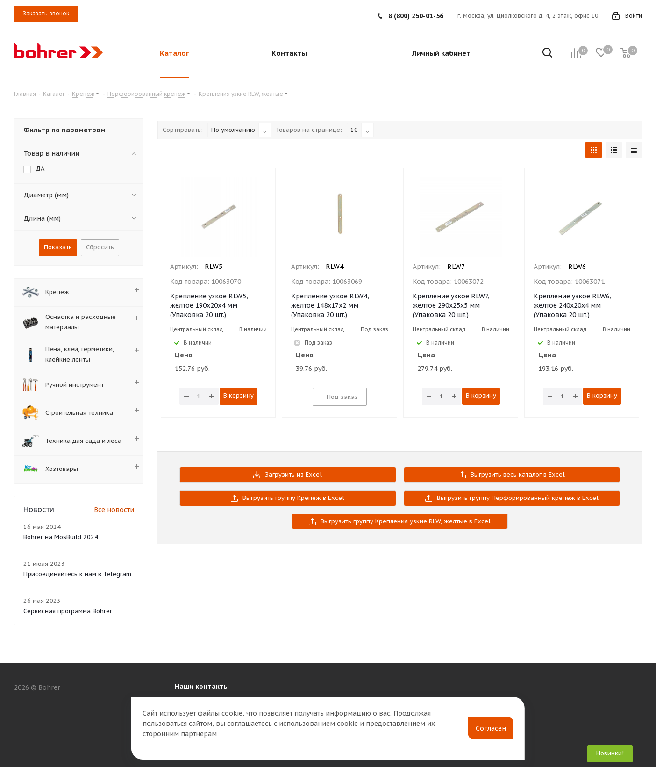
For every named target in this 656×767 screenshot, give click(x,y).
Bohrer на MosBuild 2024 (60, 537)
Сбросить (100, 247)
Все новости (114, 510)
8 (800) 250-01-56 (415, 16)
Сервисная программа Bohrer (67, 611)
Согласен (491, 728)
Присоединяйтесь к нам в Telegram (77, 574)
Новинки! (610, 753)
